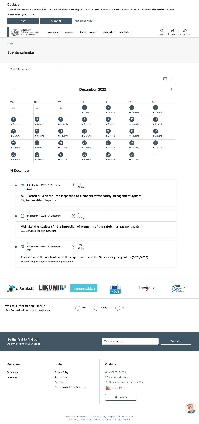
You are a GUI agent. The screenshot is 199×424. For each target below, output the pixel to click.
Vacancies (12, 372)
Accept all (56, 20)
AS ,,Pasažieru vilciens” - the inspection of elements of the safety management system (81, 196)
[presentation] (26, 321)
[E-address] (111, 387)
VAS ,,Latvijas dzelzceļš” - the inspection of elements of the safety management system (81, 226)
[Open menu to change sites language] (172, 32)
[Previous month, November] (14, 89)
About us (12, 377)
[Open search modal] (162, 32)
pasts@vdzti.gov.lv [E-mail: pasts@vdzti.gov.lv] (118, 377)
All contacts (121, 397)
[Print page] (184, 51)
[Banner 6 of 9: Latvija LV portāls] (146, 288)
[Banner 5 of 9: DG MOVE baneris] (115, 288)
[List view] (172, 79)
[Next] (184, 288)
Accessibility (61, 377)
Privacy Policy (61, 372)
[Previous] (14, 288)
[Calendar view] (165, 79)
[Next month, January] (171, 89)
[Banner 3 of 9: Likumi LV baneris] (52, 288)
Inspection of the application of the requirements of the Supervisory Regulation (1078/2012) (84, 257)
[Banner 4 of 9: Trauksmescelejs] (83, 288)
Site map (59, 382)
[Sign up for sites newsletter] (176, 341)
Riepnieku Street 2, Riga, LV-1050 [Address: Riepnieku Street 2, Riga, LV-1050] (126, 382)
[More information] (120, 388)
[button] (93, 110)
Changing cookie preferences (70, 387)
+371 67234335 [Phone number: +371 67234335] (117, 372)
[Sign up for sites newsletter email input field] (130, 341)
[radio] (80, 307)
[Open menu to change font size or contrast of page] (185, 32)
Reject (23, 20)
